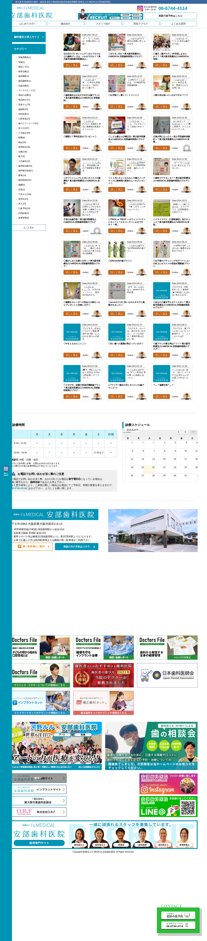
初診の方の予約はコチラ (76, 546)
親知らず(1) (23, 67)
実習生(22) (23, 199)
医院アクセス (141, 23)
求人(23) (22, 203)
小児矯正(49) (24, 133)
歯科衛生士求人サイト (27, 36)
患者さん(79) (24, 104)
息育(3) (21, 189)
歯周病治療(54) (25, 166)
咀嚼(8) (21, 137)
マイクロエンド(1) (26, 90)
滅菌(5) (21, 185)
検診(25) (22, 142)
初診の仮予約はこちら (171, 15)
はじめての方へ (28, 23)
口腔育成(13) (24, 119)
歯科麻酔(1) (23, 76)
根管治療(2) (23, 71)
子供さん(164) (24, 194)
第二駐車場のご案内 (33, 546)
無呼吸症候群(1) (25, 170)
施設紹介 (65, 23)
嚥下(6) (21, 156)
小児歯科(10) (24, 161)
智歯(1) (21, 62)
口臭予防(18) (24, 208)
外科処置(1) (23, 114)
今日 (193, 432)
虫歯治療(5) (23, 86)
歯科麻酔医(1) (24, 81)
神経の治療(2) (24, 95)
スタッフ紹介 (103, 23)
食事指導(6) (23, 218)
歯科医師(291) (24, 180)
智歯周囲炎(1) (24, 57)
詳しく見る (72, 65)
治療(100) (22, 152)
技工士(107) (23, 128)
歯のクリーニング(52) (28, 123)
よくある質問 (178, 23)
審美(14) (22, 175)
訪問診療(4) (23, 213)
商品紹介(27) (24, 100)
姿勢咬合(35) (24, 147)
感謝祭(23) (23, 109)
